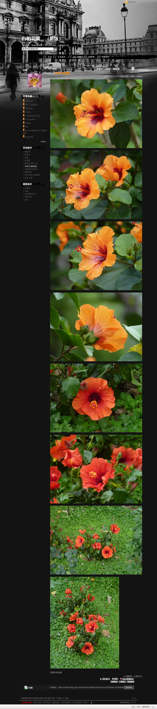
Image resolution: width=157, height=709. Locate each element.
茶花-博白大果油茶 (32, 175)
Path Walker (30, 119)
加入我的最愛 (50, 45)
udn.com (133, 702)
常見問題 (46, 703)
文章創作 (62, 57)
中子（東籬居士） (32, 105)
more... (44, 141)
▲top (134, 698)
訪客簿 (91, 57)
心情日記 (137, 676)
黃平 (27, 127)
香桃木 (27, 155)
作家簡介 (106, 57)
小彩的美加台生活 (32, 116)
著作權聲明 (66, 703)
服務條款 (56, 703)
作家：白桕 (26, 42)
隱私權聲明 (77, 703)
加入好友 (25, 45)
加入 (139, 707)
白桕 (35, 90)
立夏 (26, 191)
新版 (54, 38)
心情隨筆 (128, 676)
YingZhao (29, 108)
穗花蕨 (27, 188)
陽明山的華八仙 (31, 163)
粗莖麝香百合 (30, 194)
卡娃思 (28, 112)
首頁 (50, 57)
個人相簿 (77, 57)
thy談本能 (29, 137)
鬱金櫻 (27, 152)
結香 (26, 158)
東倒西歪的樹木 (31, 169)
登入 (133, 707)
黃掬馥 (28, 123)
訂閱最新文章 (63, 45)
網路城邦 (132, 2)
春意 (26, 200)
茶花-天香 (29, 178)
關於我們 (37, 703)
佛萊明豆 (28, 197)
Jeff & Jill (29, 101)
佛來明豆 (28, 172)
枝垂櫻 (27, 160)
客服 (85, 703)
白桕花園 (31, 38)
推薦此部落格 (37, 45)
